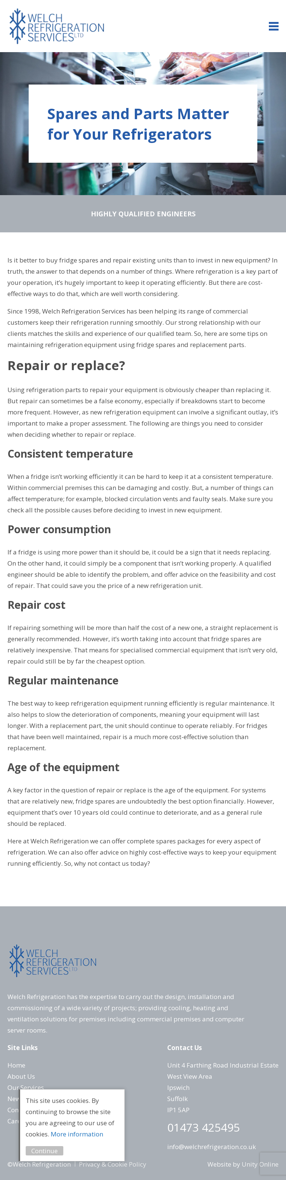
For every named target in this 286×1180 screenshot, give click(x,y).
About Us (21, 1076)
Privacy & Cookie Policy (112, 1164)
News (15, 1098)
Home (16, 1065)
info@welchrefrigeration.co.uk (211, 1146)
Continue (44, 1150)
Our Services (25, 1087)
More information (77, 1134)
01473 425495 (203, 1127)
